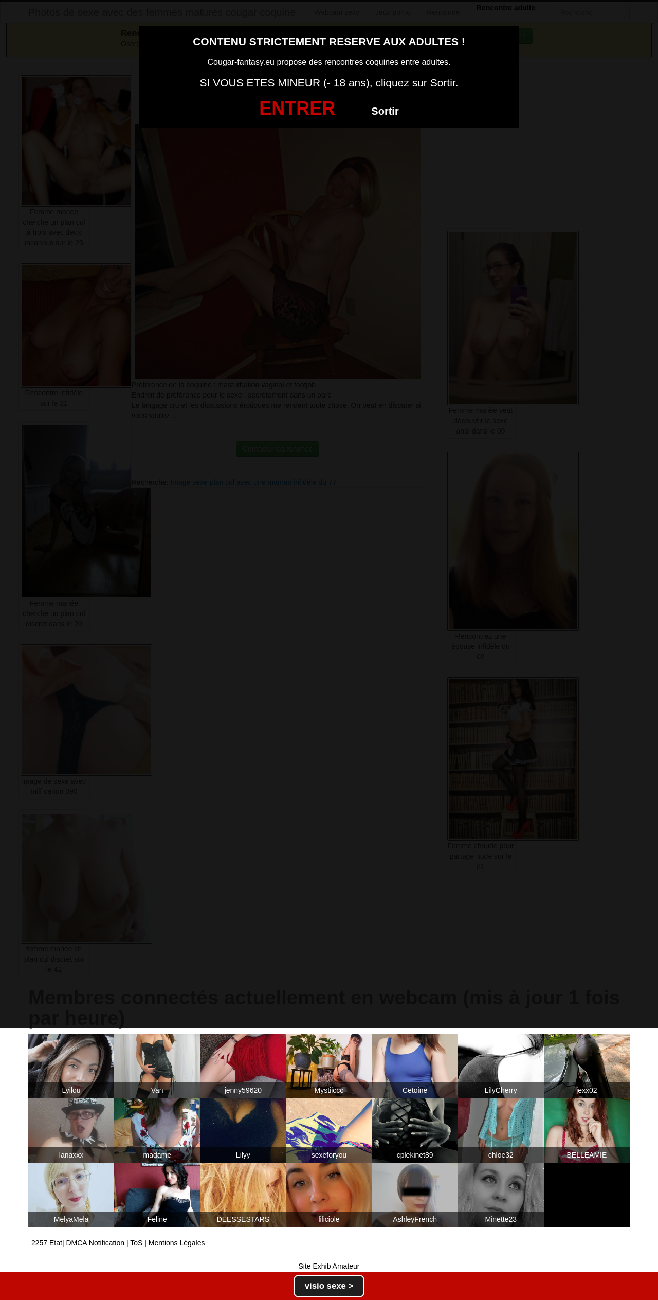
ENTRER (297, 108)
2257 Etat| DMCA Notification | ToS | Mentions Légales (118, 1243)
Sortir (384, 111)
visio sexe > (329, 1286)
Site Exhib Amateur (328, 1266)
